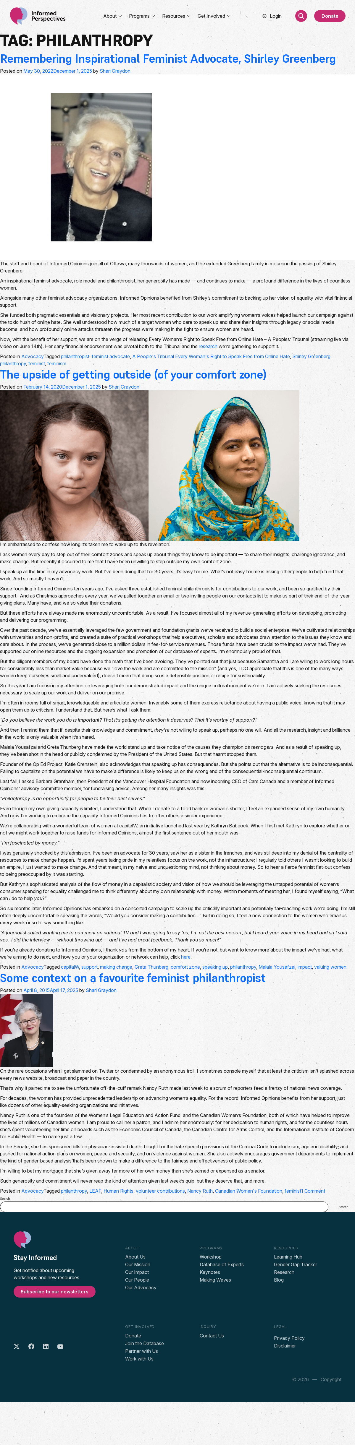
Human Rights (118, 1191)
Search (5, 1198)
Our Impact (137, 1272)
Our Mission (137, 1264)
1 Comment (313, 1191)
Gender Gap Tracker (295, 1264)
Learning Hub (288, 1257)
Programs (142, 16)
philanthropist (75, 356)
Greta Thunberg (151, 967)
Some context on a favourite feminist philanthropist (133, 977)
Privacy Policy (289, 1338)
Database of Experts (222, 1264)
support (89, 967)
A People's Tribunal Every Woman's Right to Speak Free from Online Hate (211, 356)
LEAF (95, 1191)
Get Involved (214, 16)
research (208, 346)
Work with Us (139, 1359)
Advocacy (32, 356)
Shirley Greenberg (311, 356)
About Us (135, 1257)
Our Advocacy (140, 1287)
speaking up (215, 967)
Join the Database (144, 1343)
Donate (330, 16)
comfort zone (185, 967)
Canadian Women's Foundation (248, 1191)
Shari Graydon (115, 71)
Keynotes (210, 1272)
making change (116, 967)
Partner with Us (141, 1351)
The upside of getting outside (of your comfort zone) (133, 374)
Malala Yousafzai (277, 967)
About (112, 16)
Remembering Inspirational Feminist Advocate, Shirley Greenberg (168, 58)
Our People (137, 1280)
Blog (279, 1280)
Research (284, 1272)
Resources (176, 16)
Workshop (211, 1257)
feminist (36, 363)
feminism (56, 363)
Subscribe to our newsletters (54, 1292)
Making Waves (215, 1280)
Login (276, 16)
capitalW (70, 967)
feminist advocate (111, 356)
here (186, 957)
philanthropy (13, 363)
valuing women (330, 967)
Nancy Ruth (200, 1191)
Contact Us (212, 1336)
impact (305, 967)
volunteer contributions (160, 1191)
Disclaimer (285, 1346)
